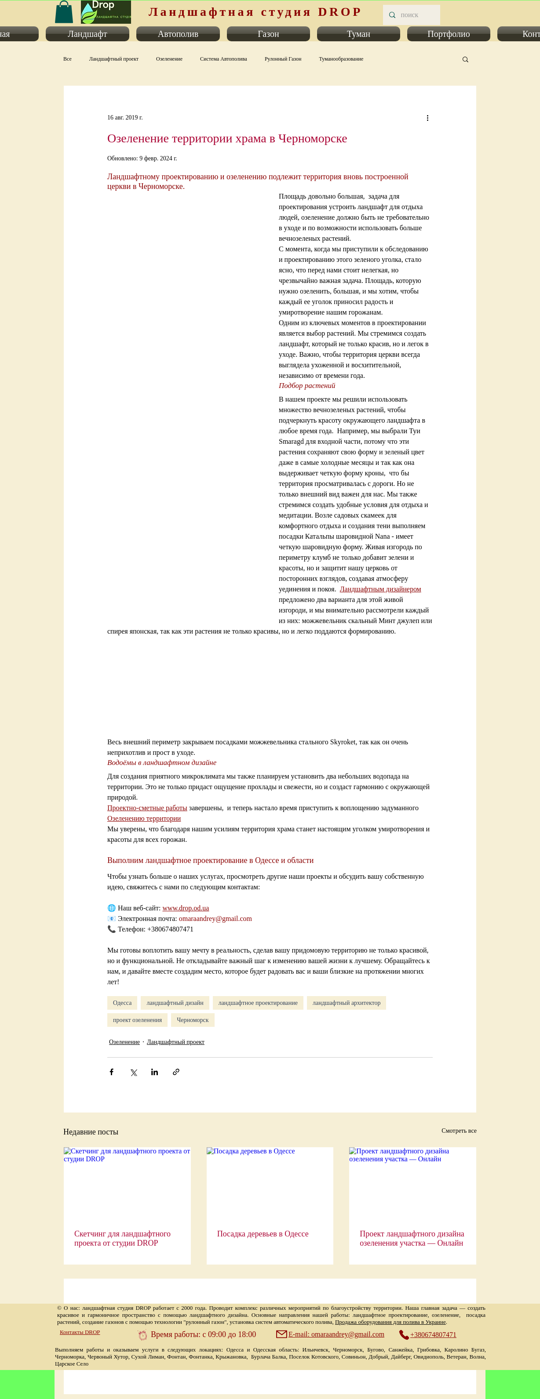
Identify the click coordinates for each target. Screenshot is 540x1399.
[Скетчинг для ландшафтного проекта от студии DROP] (127, 1182)
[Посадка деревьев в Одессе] (270, 1182)
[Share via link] (176, 1072)
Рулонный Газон (283, 59)
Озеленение (169, 59)
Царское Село (71, 1363)
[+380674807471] (432, 1335)
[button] (87, 33)
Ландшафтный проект (114, 59)
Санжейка (400, 1349)
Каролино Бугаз (465, 1349)
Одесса (122, 1003)
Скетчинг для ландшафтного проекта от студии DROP (122, 1238)
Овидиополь (428, 1356)
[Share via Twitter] (133, 1072)
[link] (64, 11)
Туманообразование (341, 59)
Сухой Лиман (147, 1356)
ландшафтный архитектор (346, 1003)
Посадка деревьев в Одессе (263, 1233)
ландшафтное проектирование (258, 1003)
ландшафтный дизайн (174, 1003)
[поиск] (411, 15)
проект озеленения (137, 1020)
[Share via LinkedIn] (154, 1072)
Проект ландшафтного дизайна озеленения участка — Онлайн (412, 1238)
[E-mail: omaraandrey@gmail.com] (331, 1334)
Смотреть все (459, 1130)
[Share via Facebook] (111, 1072)
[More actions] (427, 117)
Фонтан (176, 1356)
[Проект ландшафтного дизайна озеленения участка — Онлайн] (412, 1182)
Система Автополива (223, 59)
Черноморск (192, 1020)
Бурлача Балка (268, 1356)
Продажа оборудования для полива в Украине (390, 1322)
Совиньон (354, 1356)
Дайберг (400, 1356)
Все (67, 59)
